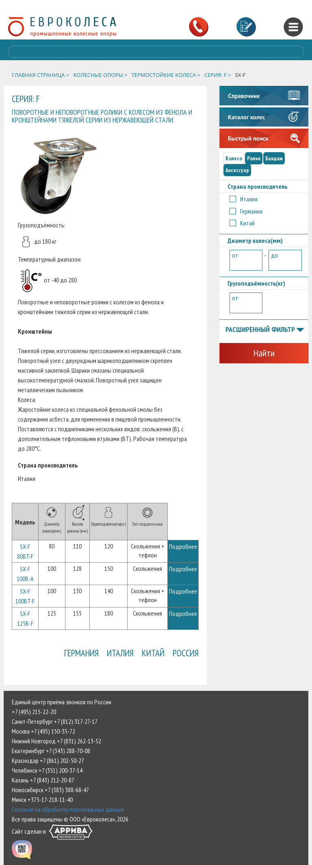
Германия (81, 653)
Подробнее (183, 546)
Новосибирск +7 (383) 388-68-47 (50, 790)
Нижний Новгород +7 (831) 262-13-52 (56, 741)
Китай (153, 653)
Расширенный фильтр (264, 330)
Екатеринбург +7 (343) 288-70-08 (51, 751)
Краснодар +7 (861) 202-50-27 (48, 760)
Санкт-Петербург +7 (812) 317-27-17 (55, 721)
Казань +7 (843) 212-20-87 (43, 780)
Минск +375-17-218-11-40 (42, 799)
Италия (120, 653)
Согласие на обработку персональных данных (68, 809)
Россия (186, 653)
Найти (264, 353)
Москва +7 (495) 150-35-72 (43, 731)
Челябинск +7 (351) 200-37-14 (47, 770)
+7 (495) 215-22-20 (34, 712)
